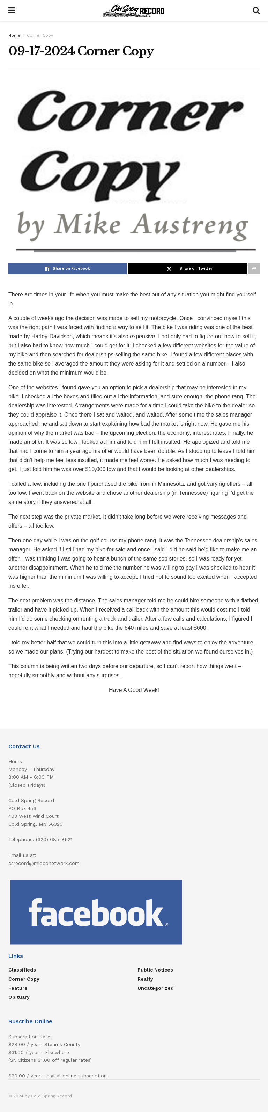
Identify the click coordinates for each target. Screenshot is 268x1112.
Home (14, 35)
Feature (18, 988)
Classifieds (22, 970)
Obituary (19, 997)
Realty (145, 979)
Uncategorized (155, 988)
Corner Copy (40, 35)
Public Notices (155, 970)
